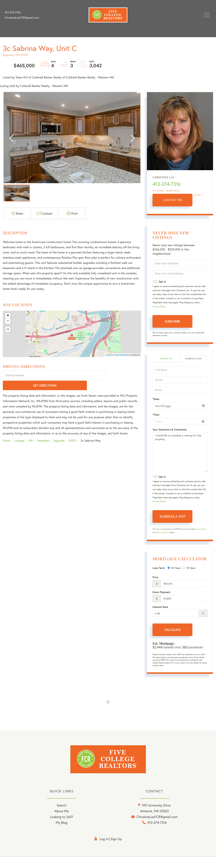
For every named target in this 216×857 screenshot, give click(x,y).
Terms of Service (162, 533)
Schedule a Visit (193, 359)
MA (31, 430)
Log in (104, 839)
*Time (155, 415)
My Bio (197, 195)
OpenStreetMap (122, 355)
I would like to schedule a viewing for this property (179, 452)
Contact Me (172, 200)
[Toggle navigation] (206, 15)
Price (155, 577)
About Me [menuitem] (61, 812)
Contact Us (166, 359)
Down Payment (161, 592)
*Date (155, 399)
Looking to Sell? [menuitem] (61, 817)
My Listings (158, 190)
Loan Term (158, 568)
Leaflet (108, 355)
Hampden (43, 430)
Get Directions (124, 375)
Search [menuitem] (61, 806)
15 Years (189, 568)
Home (6, 430)
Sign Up (116, 839)
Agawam (59, 430)
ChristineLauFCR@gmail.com (22, 17)
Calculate (172, 630)
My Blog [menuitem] (61, 823)
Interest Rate (160, 607)
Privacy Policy (158, 306)
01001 (72, 430)
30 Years (174, 568)
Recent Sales (172, 190)
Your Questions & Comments (169, 429)
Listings (19, 430)
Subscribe (172, 321)
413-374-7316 (13, 12)
